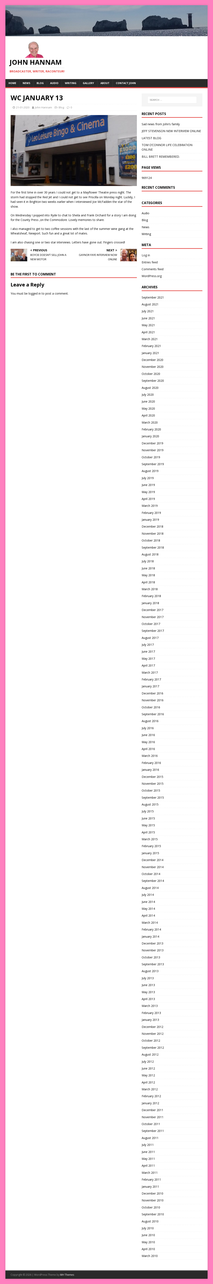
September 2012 (153, 1048)
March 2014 (150, 923)
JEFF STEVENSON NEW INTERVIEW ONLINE (171, 131)
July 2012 (148, 1061)
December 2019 (152, 443)
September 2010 (153, 1214)
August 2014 (150, 888)
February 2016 (151, 763)
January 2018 (150, 603)
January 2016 (150, 770)
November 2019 (152, 450)
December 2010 (152, 1193)
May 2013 (148, 992)
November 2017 (152, 617)
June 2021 (148, 318)
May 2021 (148, 325)
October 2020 (151, 374)
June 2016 (148, 735)
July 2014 (148, 895)
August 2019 (150, 471)
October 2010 (151, 1207)
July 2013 (148, 978)
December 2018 (152, 526)
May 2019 (148, 492)
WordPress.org (152, 276)
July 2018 (148, 561)
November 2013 (152, 950)
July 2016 (148, 728)
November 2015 (152, 784)
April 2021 (148, 332)
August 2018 (150, 554)
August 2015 (150, 804)
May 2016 (148, 742)
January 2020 (150, 436)
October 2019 (151, 457)
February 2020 (151, 429)
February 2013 (151, 1013)
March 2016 (150, 756)
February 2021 (151, 346)
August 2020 (150, 388)
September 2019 (153, 464)
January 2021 (150, 353)
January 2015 (150, 853)
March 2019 (150, 506)
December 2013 (152, 943)
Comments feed (152, 269)
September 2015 (153, 797)
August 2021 (150, 304)
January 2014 (150, 936)
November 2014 (152, 867)
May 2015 (148, 825)
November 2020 (152, 367)
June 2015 (148, 818)
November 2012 (152, 1034)
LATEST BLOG (151, 138)
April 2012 (148, 1082)
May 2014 (148, 909)
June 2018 (148, 568)
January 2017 (150, 686)
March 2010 (150, 1256)
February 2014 (151, 929)
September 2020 (153, 381)
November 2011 (152, 1117)
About (104, 83)
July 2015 (148, 811)
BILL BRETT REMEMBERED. (161, 157)
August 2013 (150, 971)
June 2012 (148, 1068)
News (26, 83)
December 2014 (152, 860)
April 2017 (148, 665)
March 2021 (150, 339)
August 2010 (150, 1221)
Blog (40, 83)
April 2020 (148, 415)
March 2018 (150, 589)
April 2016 (148, 749)
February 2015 (151, 846)
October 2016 (151, 707)
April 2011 (148, 1165)
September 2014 (153, 881)
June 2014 (148, 902)
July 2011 (148, 1145)
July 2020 (148, 395)
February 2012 (151, 1096)
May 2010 (148, 1242)
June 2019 (148, 485)
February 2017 (151, 679)
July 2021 (148, 311)
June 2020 (148, 401)
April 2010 (148, 1249)
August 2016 (150, 721)
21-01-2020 (22, 107)
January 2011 (150, 1187)
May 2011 (148, 1159)
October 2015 (151, 790)
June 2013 (148, 985)
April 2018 (148, 582)
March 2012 (150, 1089)
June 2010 (148, 1235)
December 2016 (152, 693)
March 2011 (150, 1173)
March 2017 (150, 672)
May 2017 (148, 659)
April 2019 (148, 499)
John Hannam (43, 107)
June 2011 (148, 1152)
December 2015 (152, 777)
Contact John (126, 83)
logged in (34, 293)
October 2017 (151, 624)
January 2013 (150, 1020)
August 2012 (150, 1054)
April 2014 (148, 915)
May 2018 (148, 575)
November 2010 (152, 1200)
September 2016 (153, 714)
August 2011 (150, 1138)
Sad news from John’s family (161, 124)
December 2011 (152, 1110)
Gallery (88, 83)
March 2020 (150, 422)
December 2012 (152, 1027)
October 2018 (151, 540)
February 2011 (151, 1179)
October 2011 (151, 1124)
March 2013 (150, 1006)
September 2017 (153, 631)
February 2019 (151, 513)
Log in (146, 255)
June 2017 (148, 651)
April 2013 (148, 999)
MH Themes (67, 1275)
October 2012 (151, 1040)
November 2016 (152, 700)
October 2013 (151, 957)
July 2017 (148, 645)
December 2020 (152, 360)
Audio (54, 83)
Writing (70, 83)
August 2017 (150, 638)
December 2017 (152, 610)
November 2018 (152, 533)
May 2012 (148, 1075)
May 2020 (148, 408)
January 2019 (150, 520)
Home (12, 83)
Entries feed (150, 262)
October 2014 (151, 874)
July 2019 (148, 478)
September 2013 (153, 964)
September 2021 (153, 297)
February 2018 (151, 596)
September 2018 (153, 547)
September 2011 (153, 1131)
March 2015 (150, 839)
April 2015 (148, 832)
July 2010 (148, 1228)
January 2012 (150, 1103)
